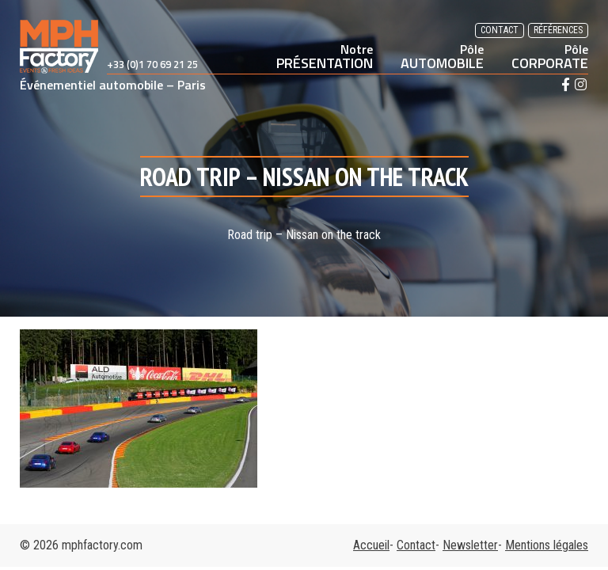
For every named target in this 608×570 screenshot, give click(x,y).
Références (558, 30)
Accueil (371, 545)
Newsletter (470, 545)
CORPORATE (549, 56)
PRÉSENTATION (324, 56)
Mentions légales (546, 545)
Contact (500, 30)
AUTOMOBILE (442, 56)
